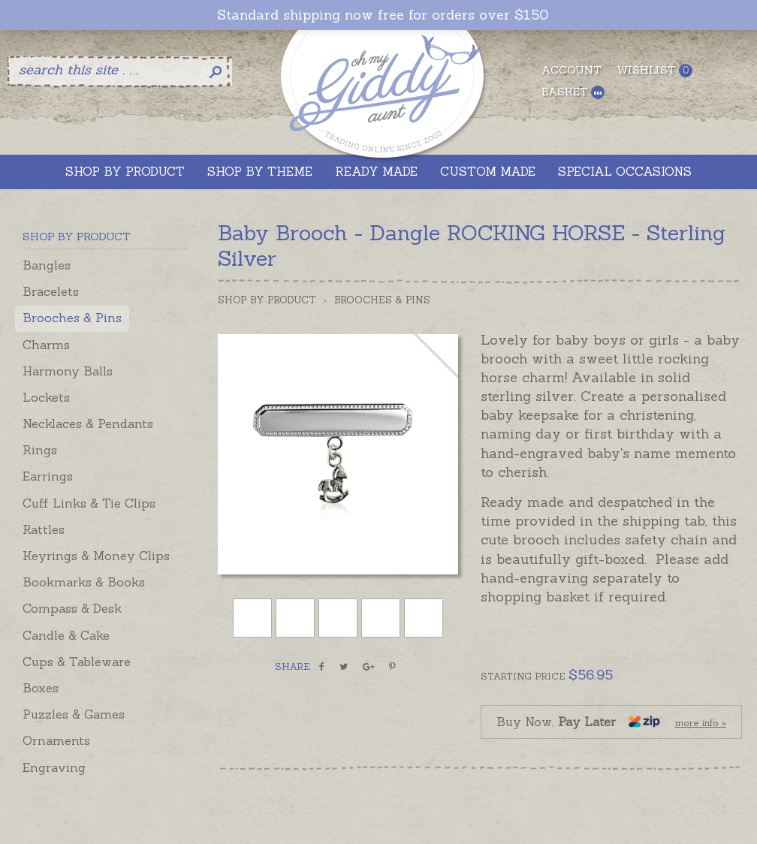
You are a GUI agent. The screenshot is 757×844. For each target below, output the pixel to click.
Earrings (48, 476)
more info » (700, 722)
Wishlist (654, 70)
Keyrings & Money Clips (96, 555)
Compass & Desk (72, 608)
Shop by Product (267, 300)
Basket (573, 92)
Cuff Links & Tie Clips (89, 503)
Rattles (44, 529)
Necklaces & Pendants (88, 423)
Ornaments (56, 740)
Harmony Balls (68, 370)
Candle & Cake (66, 635)
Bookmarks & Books (84, 581)
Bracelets (51, 291)
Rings (40, 449)
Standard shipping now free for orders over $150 (382, 15)
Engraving (54, 767)
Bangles (47, 265)
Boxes (41, 687)
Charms (46, 344)
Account (571, 70)
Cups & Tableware (77, 661)
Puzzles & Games (74, 714)
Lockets (46, 397)
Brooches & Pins (72, 317)
